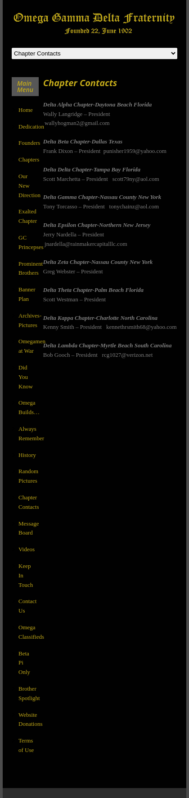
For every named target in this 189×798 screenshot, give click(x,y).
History (27, 455)
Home (25, 109)
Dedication (31, 126)
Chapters (28, 159)
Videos (26, 549)
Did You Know (25, 377)
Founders (29, 142)
